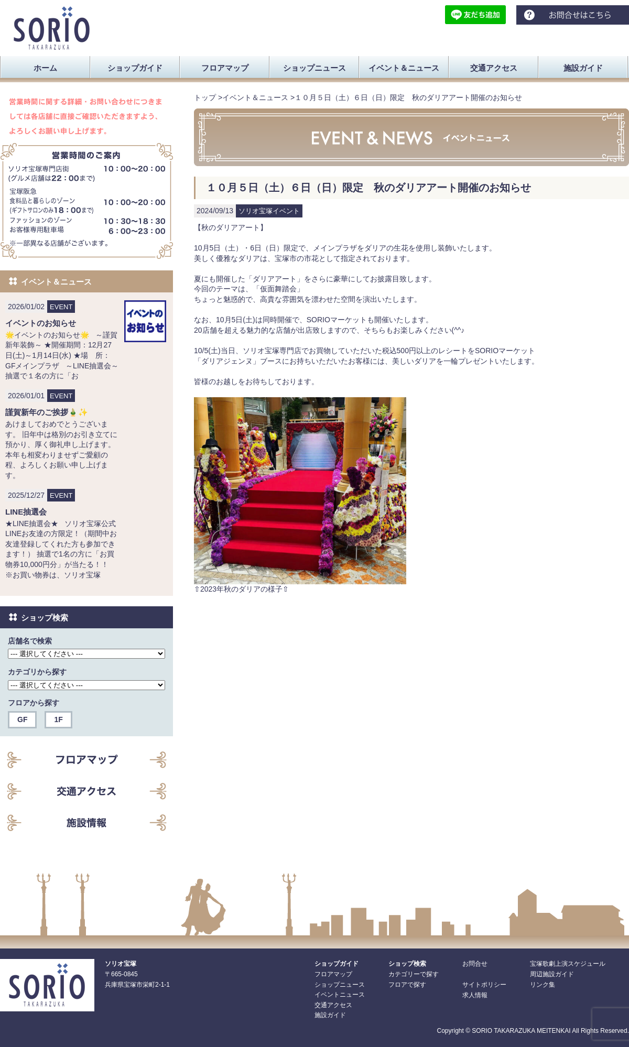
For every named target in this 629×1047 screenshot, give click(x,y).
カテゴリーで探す (413, 974)
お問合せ (474, 963)
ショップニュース (339, 984)
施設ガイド (330, 1015)
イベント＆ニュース (255, 97)
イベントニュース (339, 994)
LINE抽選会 (26, 511)
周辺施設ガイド (552, 974)
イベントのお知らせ (40, 323)
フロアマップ (333, 974)
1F (58, 719)
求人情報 (474, 995)
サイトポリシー (484, 984)
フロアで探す (407, 984)
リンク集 (542, 984)
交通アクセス (333, 1005)
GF (22, 719)
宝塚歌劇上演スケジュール (567, 963)
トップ (205, 97)
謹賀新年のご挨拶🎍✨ (46, 412)
